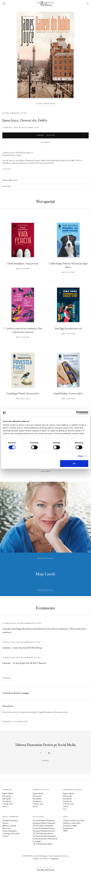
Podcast (5, 823)
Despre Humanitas (9, 831)
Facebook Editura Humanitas (44, 820)
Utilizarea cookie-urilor (72, 823)
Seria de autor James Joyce (26, 127)
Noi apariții (6, 796)
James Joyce (10, 120)
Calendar (6, 678)
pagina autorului (45, 590)
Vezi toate (45, 471)
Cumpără (45, 135)
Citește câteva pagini (45, 103)
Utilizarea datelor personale (73, 820)
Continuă (6, 169)
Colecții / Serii (7, 803)
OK (74, 463)
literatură (7, 127)
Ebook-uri (6, 828)
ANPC (65, 831)
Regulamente (68, 828)
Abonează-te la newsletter (14, 721)
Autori (4, 806)
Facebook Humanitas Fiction (44, 828)
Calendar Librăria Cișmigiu (15, 693)
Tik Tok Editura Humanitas (43, 825)
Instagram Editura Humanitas (44, 823)
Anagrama (54, 858)
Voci (64, 809)
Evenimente (6, 801)
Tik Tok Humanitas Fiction (43, 833)
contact (45, 760)
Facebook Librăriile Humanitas (44, 836)
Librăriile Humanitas (10, 820)
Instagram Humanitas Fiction (44, 831)
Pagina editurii (7, 793)
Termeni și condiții (70, 825)
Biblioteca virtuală (9, 825)
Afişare (81, 456)
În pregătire (6, 798)
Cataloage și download (10, 833)
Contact (5, 836)
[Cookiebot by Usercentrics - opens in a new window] (78, 412)
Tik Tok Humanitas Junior (43, 844)
